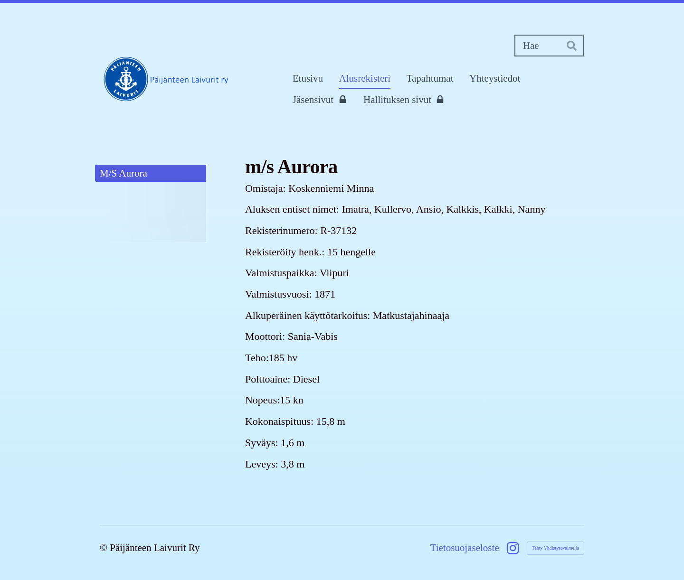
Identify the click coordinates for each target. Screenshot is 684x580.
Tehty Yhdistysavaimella (555, 548)
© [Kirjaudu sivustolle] (105, 547)
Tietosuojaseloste (464, 548)
